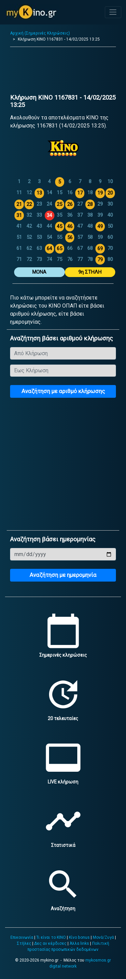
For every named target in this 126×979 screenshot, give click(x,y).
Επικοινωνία (21, 937)
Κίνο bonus (79, 937)
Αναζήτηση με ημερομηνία (63, 575)
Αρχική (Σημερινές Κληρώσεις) (40, 33)
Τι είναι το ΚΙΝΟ (51, 937)
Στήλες (24, 943)
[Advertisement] (63, 72)
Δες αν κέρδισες (50, 943)
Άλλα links (79, 943)
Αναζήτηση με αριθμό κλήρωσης (63, 391)
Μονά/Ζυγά (103, 937)
